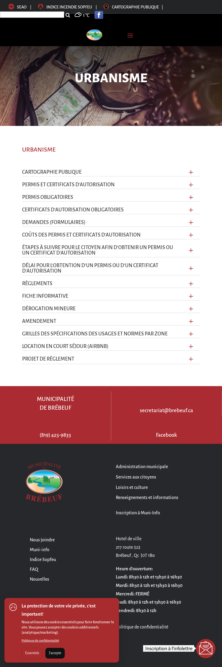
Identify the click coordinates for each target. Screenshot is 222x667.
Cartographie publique (133, 7)
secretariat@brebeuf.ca (166, 410)
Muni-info (39, 549)
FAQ (34, 569)
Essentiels (32, 653)
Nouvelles (39, 579)
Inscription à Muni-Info (138, 512)
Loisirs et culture (132, 487)
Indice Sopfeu (43, 559)
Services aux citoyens (136, 477)
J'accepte (55, 653)
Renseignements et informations (147, 497)
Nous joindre (42, 540)
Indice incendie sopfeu (68, 7)
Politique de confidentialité (40, 640)
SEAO (17, 7)
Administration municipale (142, 466)
